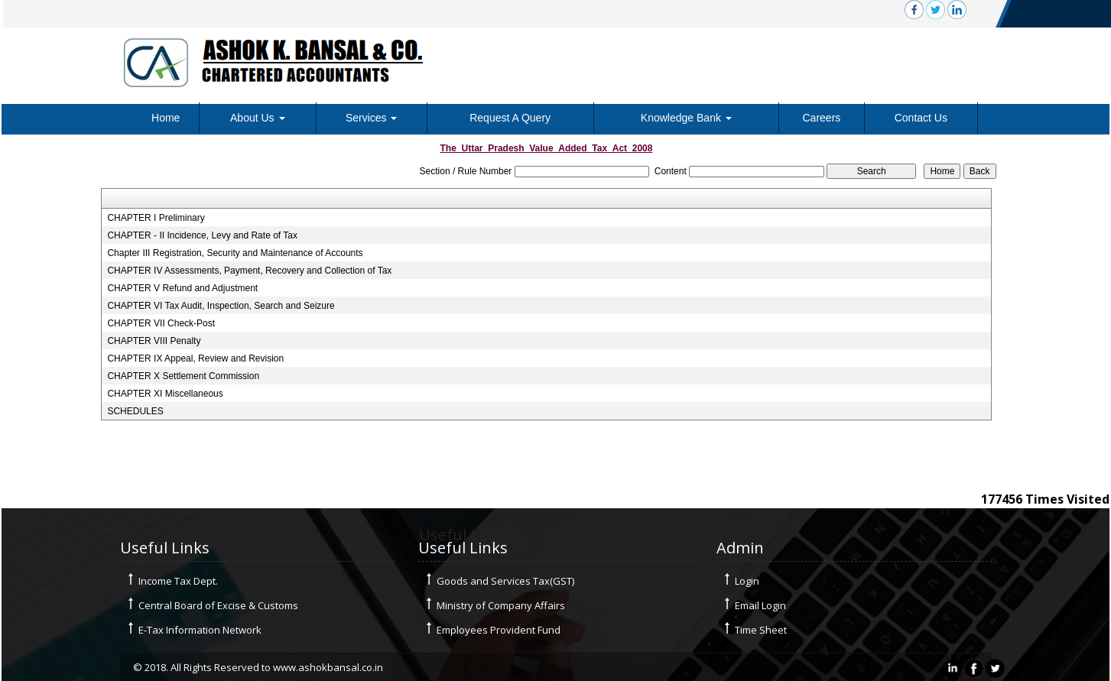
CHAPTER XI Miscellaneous (165, 393)
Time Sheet (761, 630)
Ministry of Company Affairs (501, 605)
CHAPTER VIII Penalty (153, 341)
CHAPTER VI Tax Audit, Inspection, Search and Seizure (220, 305)
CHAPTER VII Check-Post (161, 323)
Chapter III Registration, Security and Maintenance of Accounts (234, 253)
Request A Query (510, 118)
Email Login (760, 605)
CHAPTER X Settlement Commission (183, 376)
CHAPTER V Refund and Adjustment (182, 288)
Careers (822, 118)
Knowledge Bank (686, 118)
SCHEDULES (135, 411)
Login (747, 581)
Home (165, 118)
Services (372, 118)
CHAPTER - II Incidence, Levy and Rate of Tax (202, 235)
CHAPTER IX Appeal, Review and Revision (195, 358)
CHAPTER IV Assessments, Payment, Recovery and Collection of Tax (249, 270)
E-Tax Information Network (200, 630)
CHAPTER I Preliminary (155, 217)
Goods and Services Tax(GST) (505, 581)
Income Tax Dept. (178, 581)
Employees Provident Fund (498, 630)
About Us (257, 118)
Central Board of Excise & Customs (218, 605)
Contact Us (921, 118)
